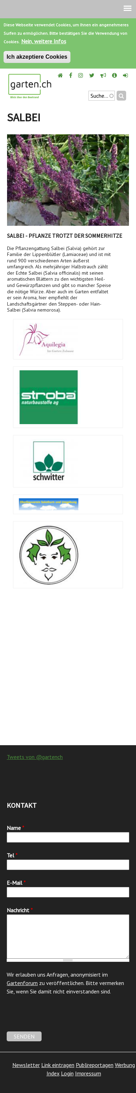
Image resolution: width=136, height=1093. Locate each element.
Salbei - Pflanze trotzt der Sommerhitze (64, 235)
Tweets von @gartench (35, 756)
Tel (12, 855)
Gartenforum (22, 982)
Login (67, 1073)
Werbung (125, 1064)
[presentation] (60, 1017)
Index (53, 1073)
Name (15, 827)
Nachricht (20, 910)
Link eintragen (57, 1064)
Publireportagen (94, 1064)
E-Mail (16, 882)
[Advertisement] (68, 670)
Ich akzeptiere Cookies (37, 57)
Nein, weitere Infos (43, 41)
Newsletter (26, 1064)
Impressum (88, 1073)
